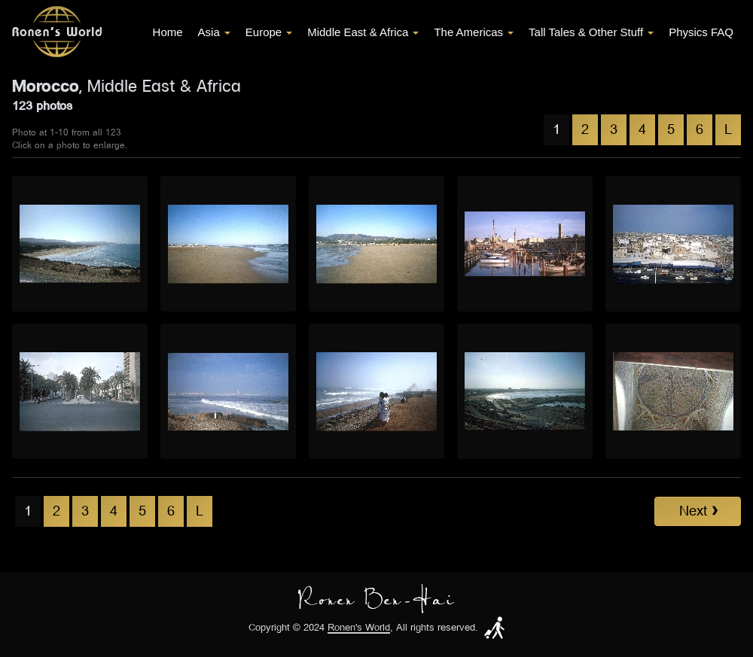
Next (698, 511)
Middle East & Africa (363, 32)
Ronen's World (359, 628)
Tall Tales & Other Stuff (591, 32)
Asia (214, 32)
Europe (268, 32)
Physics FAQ (701, 32)
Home (168, 32)
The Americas (474, 32)
